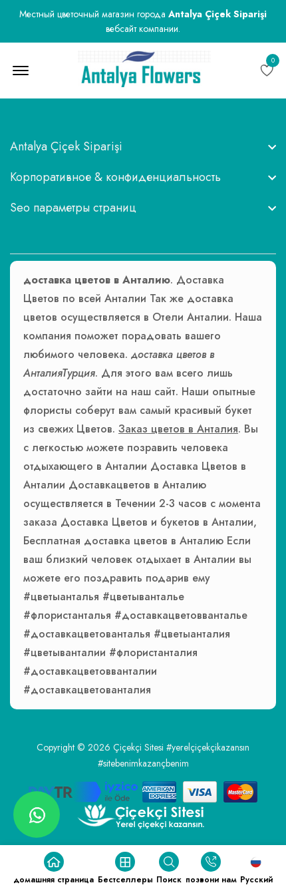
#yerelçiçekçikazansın (207, 747)
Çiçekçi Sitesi (138, 747)
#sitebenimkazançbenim (143, 763)
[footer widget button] (143, 146)
